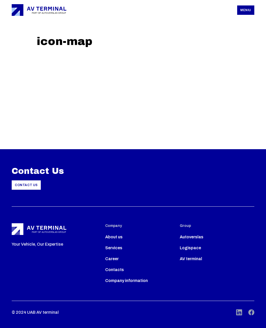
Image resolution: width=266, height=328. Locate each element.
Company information (126, 280)
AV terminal (191, 259)
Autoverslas (191, 237)
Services (113, 248)
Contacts (114, 269)
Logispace (190, 248)
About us (114, 237)
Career (112, 259)
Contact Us (26, 185)
